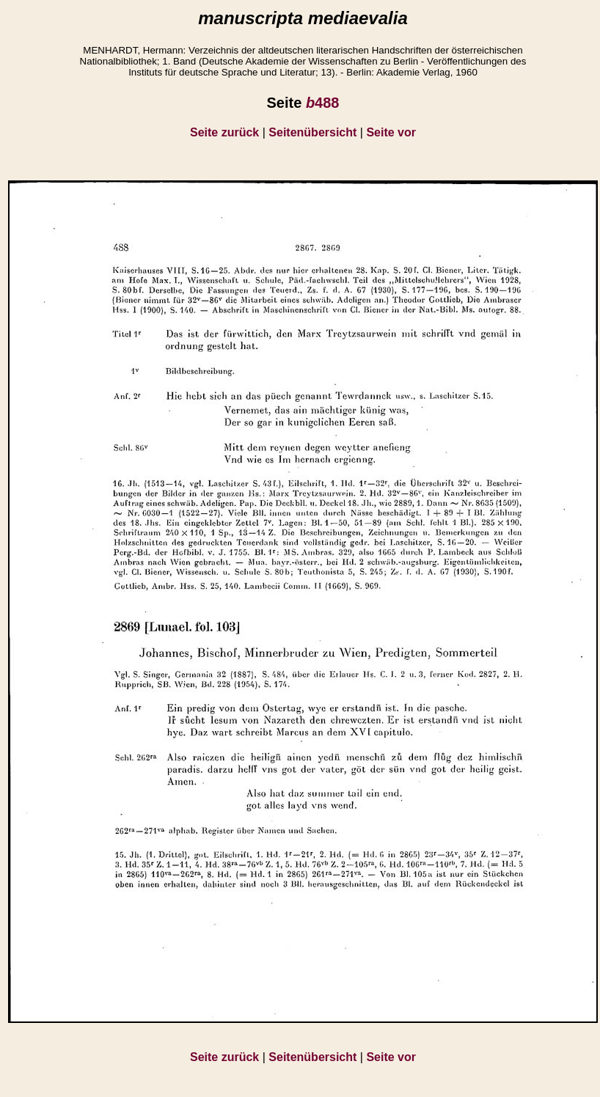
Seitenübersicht (312, 132)
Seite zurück (224, 132)
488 (323, 103)
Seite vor (391, 132)
